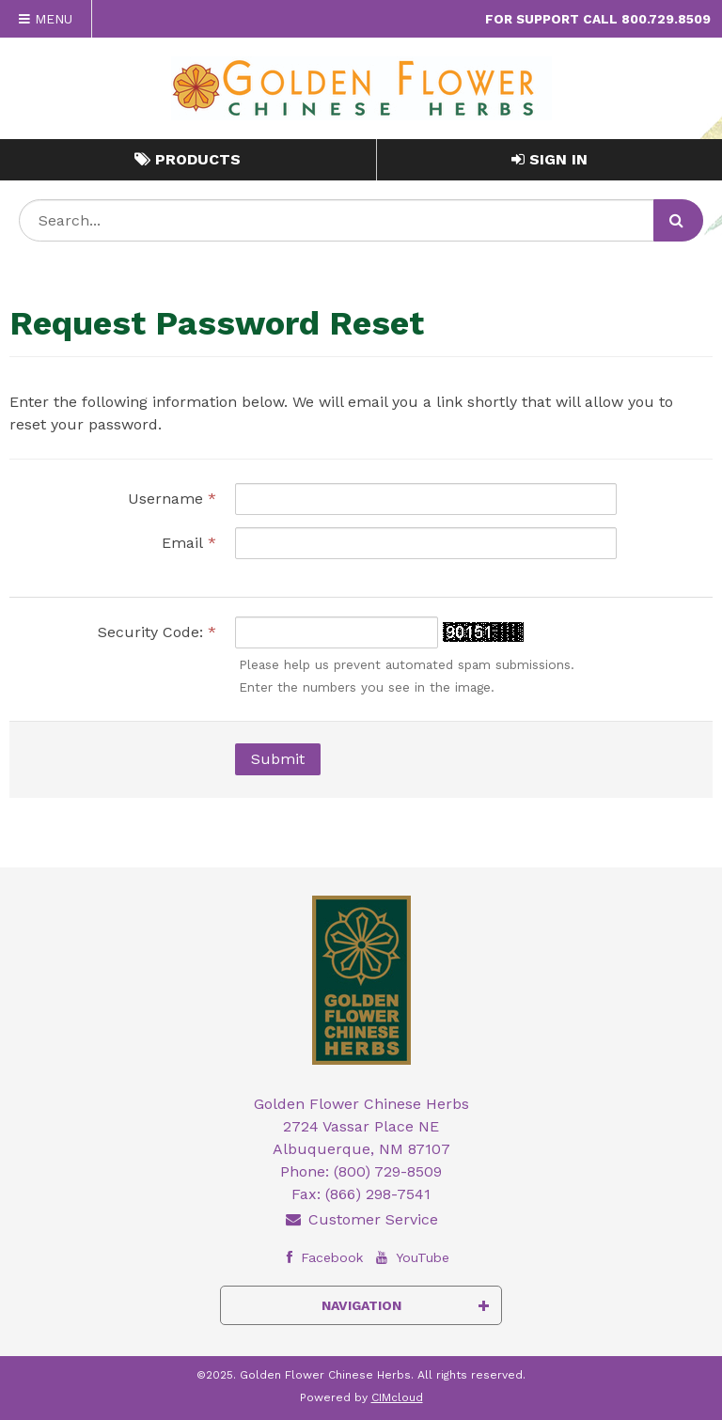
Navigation (406, 1305)
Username (172, 498)
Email (189, 543)
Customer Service (361, 1219)
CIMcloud (397, 1397)
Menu (45, 18)
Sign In (549, 159)
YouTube (410, 1257)
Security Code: (157, 632)
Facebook (320, 1257)
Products (187, 159)
